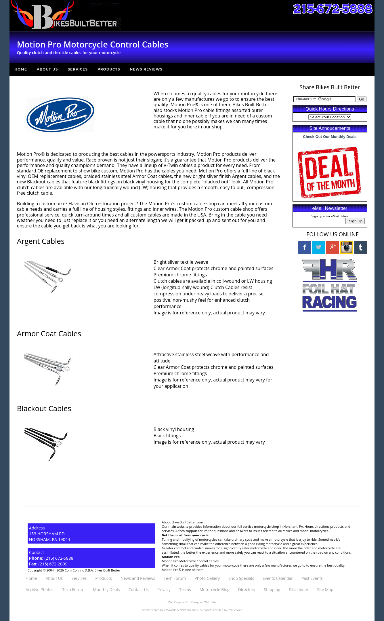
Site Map (325, 589)
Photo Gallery (207, 578)
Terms (185, 589)
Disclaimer (298, 589)
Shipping (272, 589)
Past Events (312, 578)
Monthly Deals (106, 589)
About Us (47, 69)
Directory (246, 589)
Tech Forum (175, 578)
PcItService (235, 610)
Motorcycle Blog (215, 589)
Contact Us (138, 589)
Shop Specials (241, 578)
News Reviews (146, 69)
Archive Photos (40, 589)
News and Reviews (138, 578)
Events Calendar (278, 578)
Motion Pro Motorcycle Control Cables (190, 561)
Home (20, 69)
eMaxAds (170, 610)
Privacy (164, 589)
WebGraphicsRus (179, 602)
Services (78, 69)
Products (109, 69)
